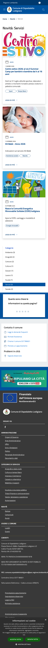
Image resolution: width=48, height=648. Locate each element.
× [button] (45, 620)
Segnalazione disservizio (14, 596)
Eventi (7, 531)
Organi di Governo (11, 437)
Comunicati (9, 514)
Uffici (7, 444)
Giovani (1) (9, 270)
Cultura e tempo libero (13, 472)
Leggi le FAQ (9, 600)
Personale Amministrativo (14, 454)
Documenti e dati (11, 458)
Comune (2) (9, 261)
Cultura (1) (9, 266)
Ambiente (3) (10, 252)
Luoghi (7, 528)
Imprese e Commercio (13, 476)
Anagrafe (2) (9, 257)
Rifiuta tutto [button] (33, 639)
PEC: (3, 572)
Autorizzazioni (10, 500)
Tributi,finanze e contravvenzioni (17, 493)
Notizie (7, 511)
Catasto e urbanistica (13, 479)
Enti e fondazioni (11, 447)
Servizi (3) (9, 284)
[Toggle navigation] (4, 9)
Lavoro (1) (9, 275)
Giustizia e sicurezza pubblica (16, 490)
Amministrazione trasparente (16, 614)
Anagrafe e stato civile (13, 469)
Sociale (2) (9, 289)
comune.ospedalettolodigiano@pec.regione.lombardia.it (26, 572)
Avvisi (9, 62)
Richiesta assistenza (12, 603)
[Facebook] (5, 427)
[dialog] (24, 633)
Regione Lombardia (10, 2)
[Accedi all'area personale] (39, 2)
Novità (12, 18)
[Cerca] (43, 9)
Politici (7, 451)
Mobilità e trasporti (12, 483)
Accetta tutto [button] (15, 639)
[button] (24, 644)
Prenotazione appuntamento (15, 593)
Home (5, 18)
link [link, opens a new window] (24, 635)
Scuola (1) (9, 280)
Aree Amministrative (13, 440)
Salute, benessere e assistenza (16, 497)
